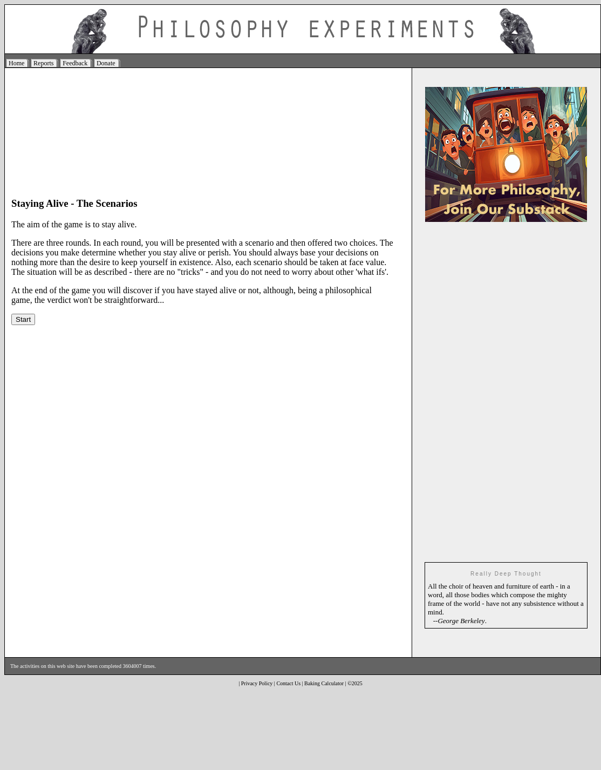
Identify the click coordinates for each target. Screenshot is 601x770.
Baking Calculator (324, 683)
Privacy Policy (257, 683)
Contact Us (288, 683)
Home (16, 63)
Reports (43, 63)
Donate (106, 63)
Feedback (75, 63)
